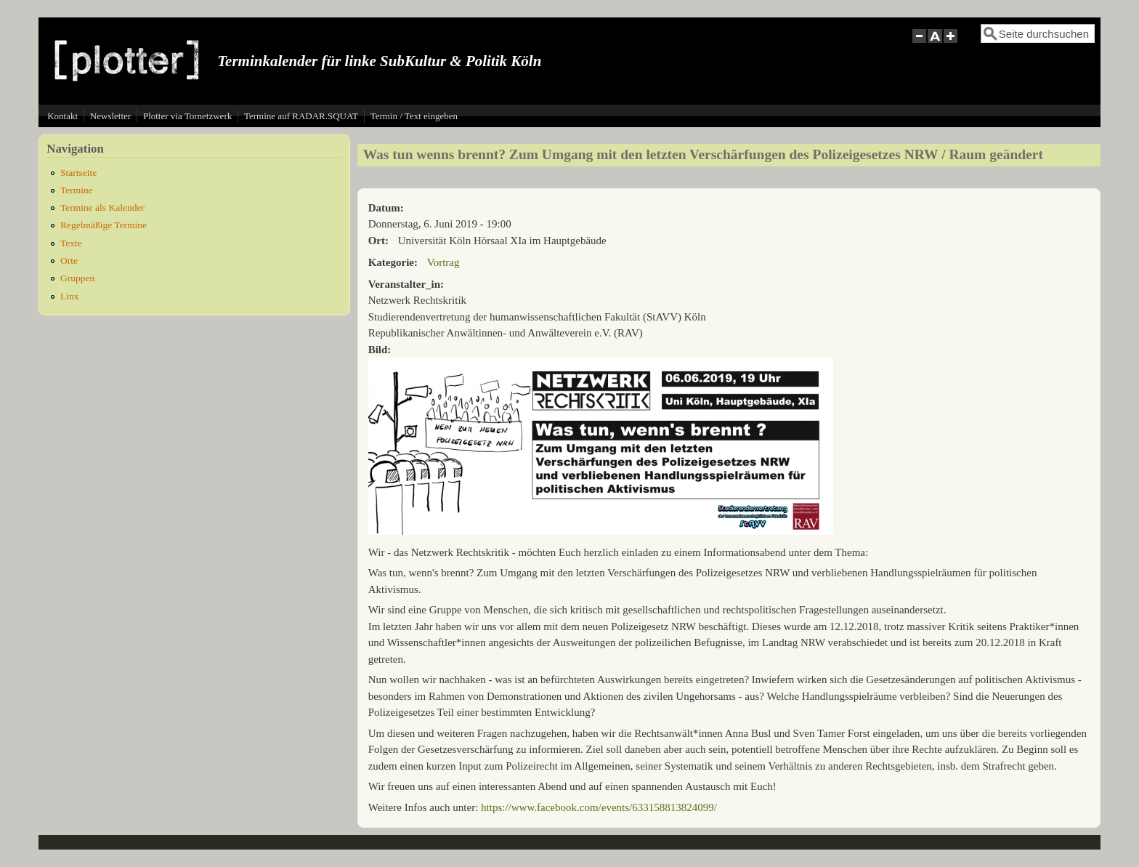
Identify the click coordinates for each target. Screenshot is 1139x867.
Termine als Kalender (102, 207)
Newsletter (110, 115)
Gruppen (77, 278)
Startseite (78, 172)
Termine (76, 190)
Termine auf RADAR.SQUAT (301, 115)
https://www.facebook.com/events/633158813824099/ (599, 807)
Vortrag (443, 262)
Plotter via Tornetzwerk (187, 115)
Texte (71, 243)
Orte (69, 260)
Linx (69, 296)
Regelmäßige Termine (103, 224)
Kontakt (62, 115)
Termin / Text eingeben (414, 115)
